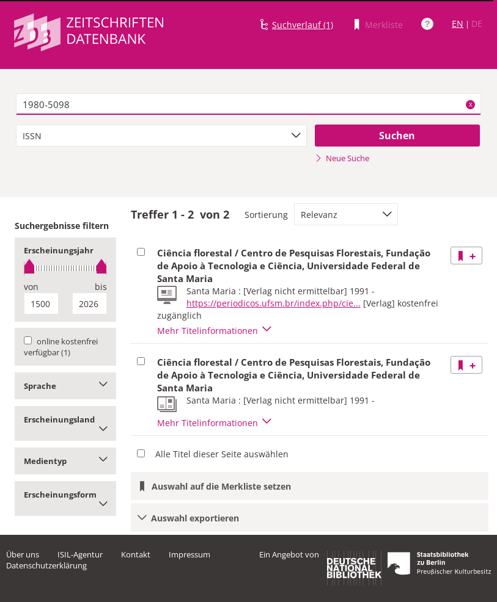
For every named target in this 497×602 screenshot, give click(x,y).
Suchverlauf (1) (302, 25)
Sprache (65, 385)
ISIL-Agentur (80, 554)
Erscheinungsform (65, 498)
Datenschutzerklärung (46, 565)
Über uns (22, 554)
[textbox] (248, 104)
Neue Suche (342, 158)
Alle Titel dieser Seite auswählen (222, 454)
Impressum (189, 554)
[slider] (65, 268)
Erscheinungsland (65, 423)
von (31, 286)
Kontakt (135, 554)
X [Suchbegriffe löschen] (471, 104)
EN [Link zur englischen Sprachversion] (457, 23)
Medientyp (65, 460)
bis (101, 286)
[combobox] (161, 136)
